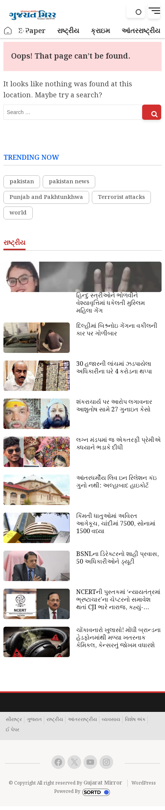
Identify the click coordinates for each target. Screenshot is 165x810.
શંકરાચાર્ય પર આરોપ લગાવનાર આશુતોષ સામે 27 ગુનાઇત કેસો (114, 406)
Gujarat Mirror (102, 783)
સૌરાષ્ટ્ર (14, 720)
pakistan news (69, 181)
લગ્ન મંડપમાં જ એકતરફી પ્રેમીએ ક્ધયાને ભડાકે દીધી (118, 444)
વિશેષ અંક (135, 720)
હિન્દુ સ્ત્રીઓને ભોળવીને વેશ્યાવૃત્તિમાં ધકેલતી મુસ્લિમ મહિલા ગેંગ (110, 303)
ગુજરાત (34, 720)
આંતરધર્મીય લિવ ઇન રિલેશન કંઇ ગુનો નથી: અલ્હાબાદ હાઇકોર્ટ (116, 482)
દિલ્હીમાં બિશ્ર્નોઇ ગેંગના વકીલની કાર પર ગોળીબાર (116, 330)
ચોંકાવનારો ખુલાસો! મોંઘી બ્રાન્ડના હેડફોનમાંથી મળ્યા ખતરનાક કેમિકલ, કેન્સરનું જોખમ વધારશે (118, 638)
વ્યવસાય (111, 720)
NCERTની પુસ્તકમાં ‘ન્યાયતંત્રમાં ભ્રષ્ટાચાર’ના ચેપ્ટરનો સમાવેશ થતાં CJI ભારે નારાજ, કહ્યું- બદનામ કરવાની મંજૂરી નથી (118, 600)
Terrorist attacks (121, 197)
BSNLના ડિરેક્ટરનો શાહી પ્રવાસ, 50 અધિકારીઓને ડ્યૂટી (117, 558)
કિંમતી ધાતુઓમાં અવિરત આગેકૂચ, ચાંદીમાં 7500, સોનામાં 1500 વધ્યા (115, 524)
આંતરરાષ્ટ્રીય (82, 720)
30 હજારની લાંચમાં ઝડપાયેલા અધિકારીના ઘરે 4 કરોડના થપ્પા (114, 368)
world (18, 213)
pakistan (22, 181)
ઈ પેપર (12, 730)
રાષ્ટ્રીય (54, 720)
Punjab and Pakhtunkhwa (46, 197)
